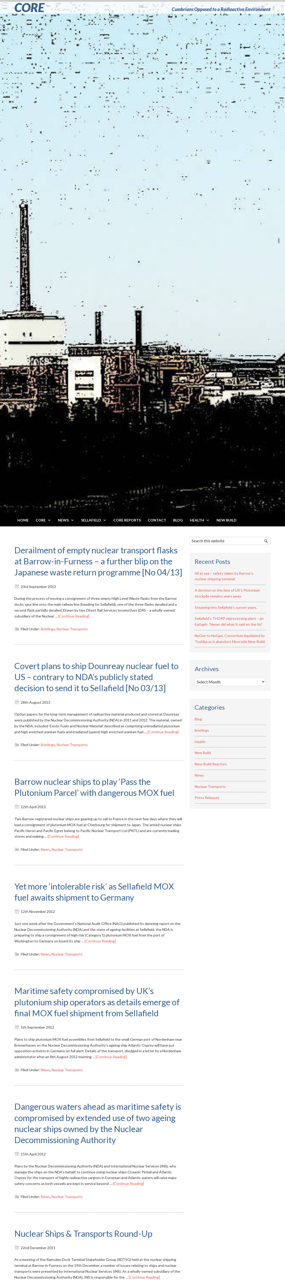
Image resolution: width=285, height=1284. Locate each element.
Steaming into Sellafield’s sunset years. (226, 607)
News (45, 883)
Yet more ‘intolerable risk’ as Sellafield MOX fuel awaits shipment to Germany (93, 924)
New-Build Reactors (211, 764)
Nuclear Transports (72, 640)
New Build (203, 752)
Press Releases (207, 797)
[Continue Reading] (73, 627)
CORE (29, 7)
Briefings (48, 640)
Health (200, 741)
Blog (198, 719)
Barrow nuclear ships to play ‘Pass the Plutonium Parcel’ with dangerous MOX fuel (94, 814)
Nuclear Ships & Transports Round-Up (91, 1277)
